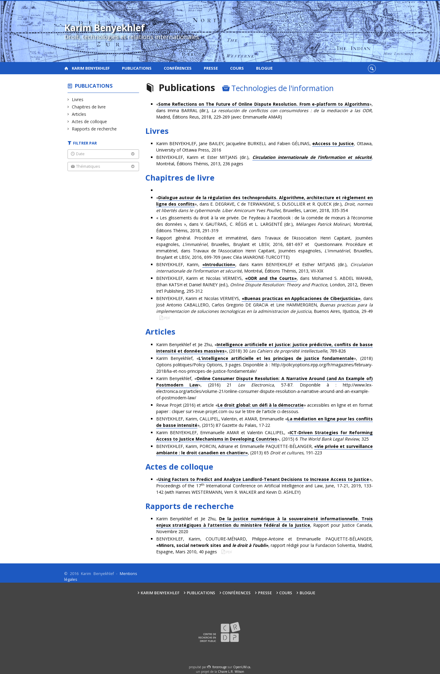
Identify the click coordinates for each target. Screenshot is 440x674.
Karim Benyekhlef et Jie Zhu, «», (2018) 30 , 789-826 (264, 348)
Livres (77, 99)
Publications (137, 68)
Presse (211, 68)
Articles (79, 114)
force (219, 667)
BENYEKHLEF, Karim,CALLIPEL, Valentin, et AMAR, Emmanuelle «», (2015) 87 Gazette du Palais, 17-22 (264, 422)
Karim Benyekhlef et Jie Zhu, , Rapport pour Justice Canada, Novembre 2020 (264, 525)
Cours (237, 68)
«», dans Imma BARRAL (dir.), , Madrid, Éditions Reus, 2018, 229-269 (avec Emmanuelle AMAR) (264, 110)
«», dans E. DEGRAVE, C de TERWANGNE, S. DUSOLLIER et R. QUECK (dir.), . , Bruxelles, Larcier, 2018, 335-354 (264, 204)
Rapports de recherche (94, 129)
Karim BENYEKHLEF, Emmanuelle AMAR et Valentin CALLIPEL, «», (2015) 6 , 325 (264, 436)
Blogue (264, 68)
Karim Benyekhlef (91, 68)
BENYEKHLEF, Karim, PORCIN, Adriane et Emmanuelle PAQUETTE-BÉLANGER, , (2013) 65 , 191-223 (264, 449)
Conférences (178, 68)
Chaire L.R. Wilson (231, 671)
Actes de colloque (89, 121)
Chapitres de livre (89, 107)
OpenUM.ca (241, 667)
